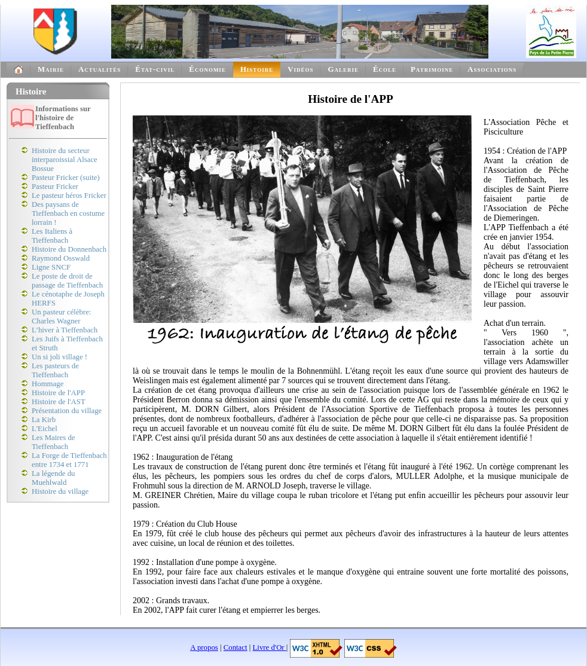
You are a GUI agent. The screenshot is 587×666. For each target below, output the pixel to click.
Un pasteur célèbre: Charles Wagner (61, 316)
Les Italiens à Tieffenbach (52, 236)
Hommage (47, 384)
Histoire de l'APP (58, 393)
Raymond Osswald (61, 258)
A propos (204, 647)
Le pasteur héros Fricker (69, 195)
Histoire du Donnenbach (69, 249)
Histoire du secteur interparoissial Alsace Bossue (64, 159)
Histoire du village (60, 491)
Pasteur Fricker (55, 186)
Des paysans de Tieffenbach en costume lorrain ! (68, 213)
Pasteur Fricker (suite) (66, 177)
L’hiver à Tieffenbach (64, 330)
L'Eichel (44, 428)
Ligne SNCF (51, 267)
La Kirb (44, 420)
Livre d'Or (269, 647)
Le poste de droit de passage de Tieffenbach (67, 280)
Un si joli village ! (59, 357)
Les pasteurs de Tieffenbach (55, 370)
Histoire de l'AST (58, 402)
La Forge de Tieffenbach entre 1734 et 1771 (69, 460)
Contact (235, 647)
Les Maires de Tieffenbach (53, 442)
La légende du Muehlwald (53, 478)
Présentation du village (67, 411)
